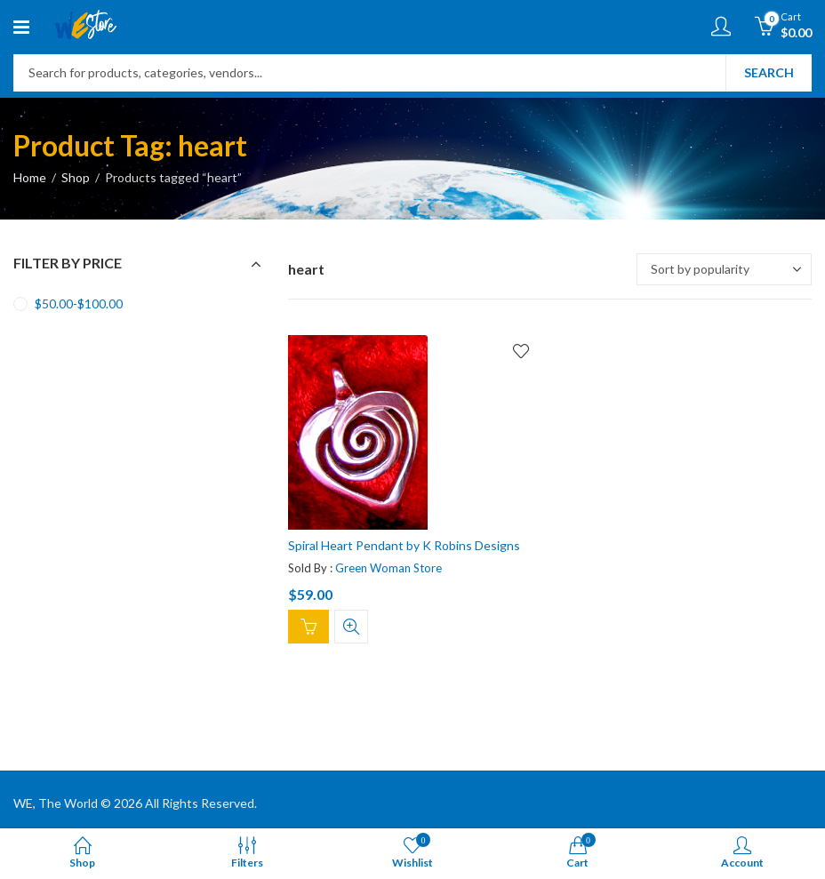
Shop (75, 177)
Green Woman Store (388, 567)
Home (29, 177)
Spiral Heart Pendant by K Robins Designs (404, 545)
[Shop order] (724, 269)
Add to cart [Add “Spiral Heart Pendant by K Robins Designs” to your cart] (308, 626)
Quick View (351, 626)
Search (769, 72)
